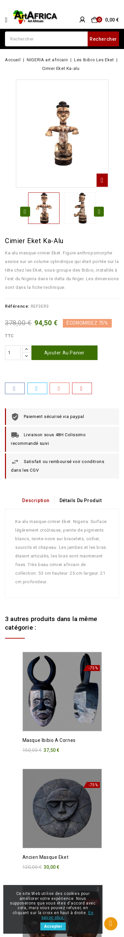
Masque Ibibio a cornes (49, 740)
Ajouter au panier (64, 352)
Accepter (53, 926)
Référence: (17, 306)
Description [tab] (36, 500)
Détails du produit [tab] (81, 500)
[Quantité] (13, 352)
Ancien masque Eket (45, 857)
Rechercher (103, 39)
